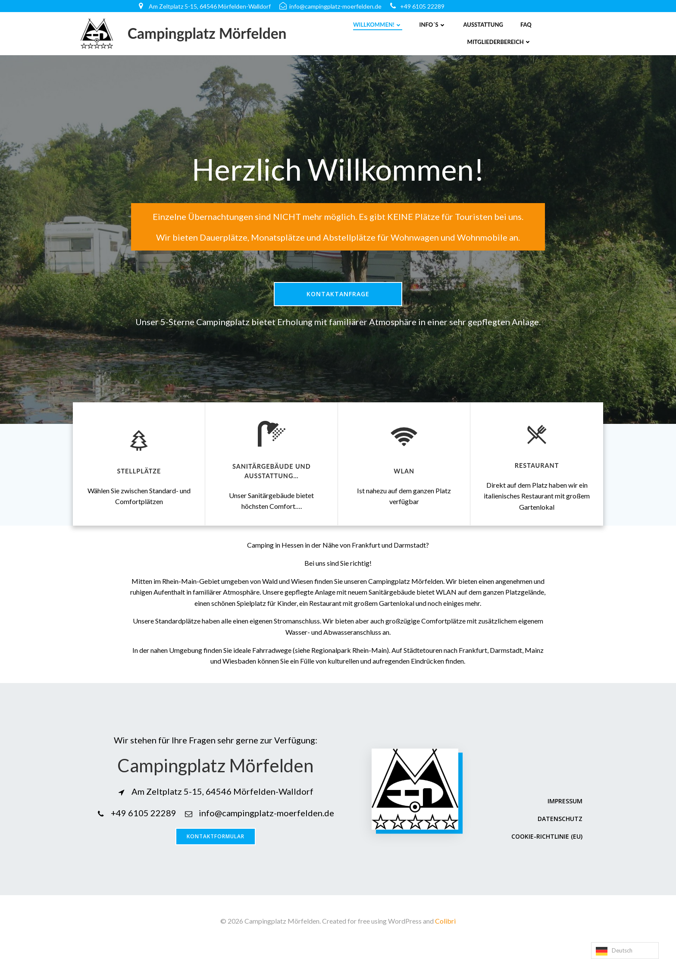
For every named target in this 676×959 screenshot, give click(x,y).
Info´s (432, 24)
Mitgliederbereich (499, 41)
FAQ (526, 24)
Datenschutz (559, 830)
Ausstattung (483, 24)
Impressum (564, 812)
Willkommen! (377, 24)
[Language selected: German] (625, 950)
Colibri (445, 933)
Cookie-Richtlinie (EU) (546, 847)
